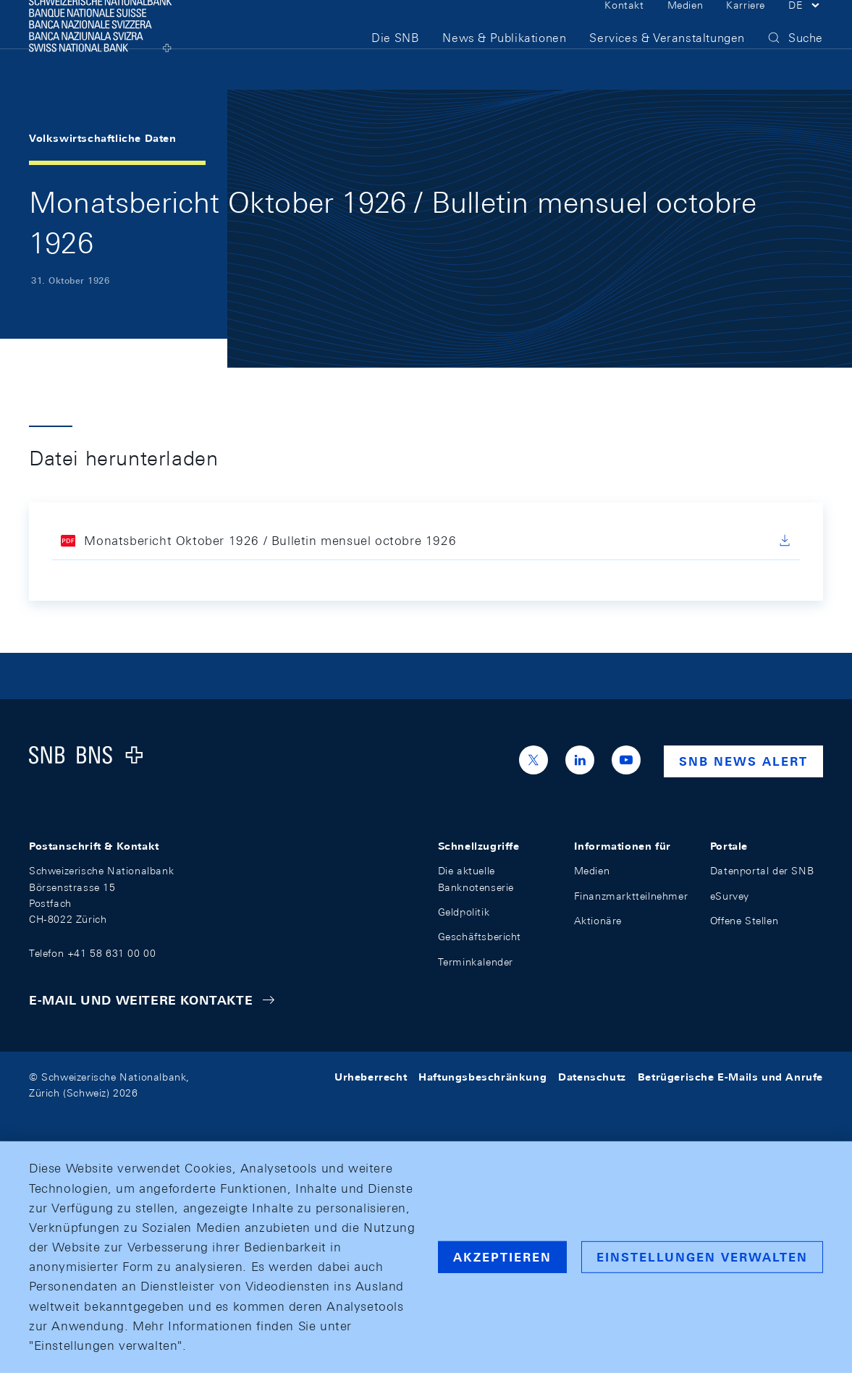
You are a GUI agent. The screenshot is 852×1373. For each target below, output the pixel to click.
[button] (805, 27)
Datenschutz (592, 1076)
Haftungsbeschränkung (482, 1076)
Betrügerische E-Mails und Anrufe (730, 1076)
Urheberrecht (370, 1076)
